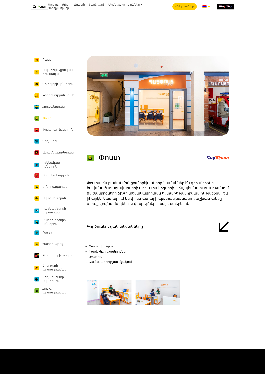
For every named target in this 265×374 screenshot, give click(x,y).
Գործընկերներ (58, 8)
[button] (184, 6)
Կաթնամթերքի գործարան (54, 210)
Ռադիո (48, 232)
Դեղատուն (50, 141)
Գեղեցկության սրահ (58, 95)
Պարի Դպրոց (52, 244)
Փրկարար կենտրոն (57, 129)
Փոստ (47, 118)
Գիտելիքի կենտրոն (57, 84)
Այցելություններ (59, 5)
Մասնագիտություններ (125, 5)
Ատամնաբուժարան (58, 152)
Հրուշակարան (53, 106)
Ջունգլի (79, 5)
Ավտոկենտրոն (54, 198)
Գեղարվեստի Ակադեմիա (53, 279)
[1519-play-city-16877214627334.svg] (225, 7)
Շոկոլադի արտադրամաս (54, 267)
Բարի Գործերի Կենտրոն (54, 222)
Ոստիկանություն (55, 175)
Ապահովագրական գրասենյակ (57, 72)
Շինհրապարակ (54, 186)
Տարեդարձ (96, 5)
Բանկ (47, 59)
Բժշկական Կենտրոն (51, 164)
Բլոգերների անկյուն (58, 255)
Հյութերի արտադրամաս (54, 290)
